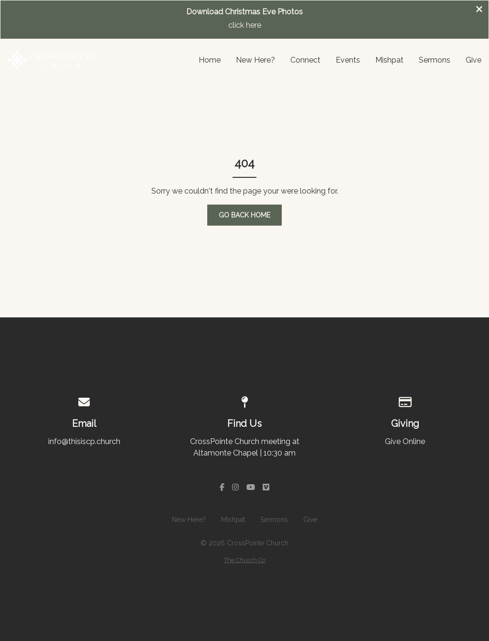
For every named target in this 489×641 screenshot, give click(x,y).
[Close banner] (479, 10)
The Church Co (245, 560)
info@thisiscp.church (84, 441)
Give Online (405, 441)
